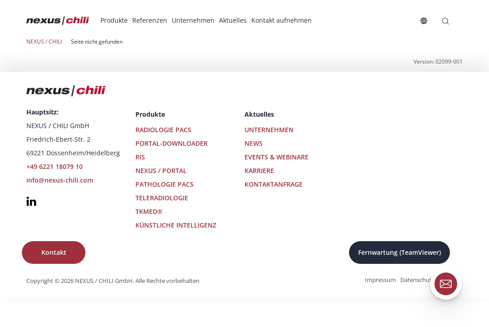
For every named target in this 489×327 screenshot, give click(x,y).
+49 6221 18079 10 (54, 166)
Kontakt (53, 252)
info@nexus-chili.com (59, 180)
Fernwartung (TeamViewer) (399, 252)
